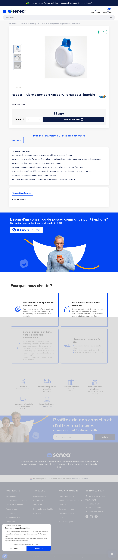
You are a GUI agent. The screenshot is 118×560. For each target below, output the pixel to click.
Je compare (16, 140)
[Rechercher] (59, 17)
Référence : (16, 104)
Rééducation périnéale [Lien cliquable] (15, 505)
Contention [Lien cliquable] (10, 513)
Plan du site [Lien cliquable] (38, 491)
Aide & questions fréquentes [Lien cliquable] (71, 500)
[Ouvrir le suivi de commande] (112, 554)
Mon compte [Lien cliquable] (37, 500)
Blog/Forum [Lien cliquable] (37, 513)
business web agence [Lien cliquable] (79, 557)
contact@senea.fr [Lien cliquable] (96, 511)
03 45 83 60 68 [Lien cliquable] (95, 508)
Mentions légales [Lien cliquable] (66, 522)
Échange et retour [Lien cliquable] (66, 509)
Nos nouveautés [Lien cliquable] (39, 496)
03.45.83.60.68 (47, 406)
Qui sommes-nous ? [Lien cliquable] (67, 496)
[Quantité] (34, 119)
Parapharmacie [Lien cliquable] (12, 509)
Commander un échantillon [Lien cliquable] (43, 509)
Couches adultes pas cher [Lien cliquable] (16, 500)
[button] (16, 87)
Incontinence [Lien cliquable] (11, 496)
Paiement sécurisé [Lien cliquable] (66, 513)
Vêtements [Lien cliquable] (10, 522)
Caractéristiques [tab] (21, 192)
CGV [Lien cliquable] (61, 517)
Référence (16, 199)
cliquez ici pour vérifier (79, 479)
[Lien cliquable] (59, 3)
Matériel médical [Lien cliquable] (13, 517)
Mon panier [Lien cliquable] (37, 505)
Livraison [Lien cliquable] (62, 505)
